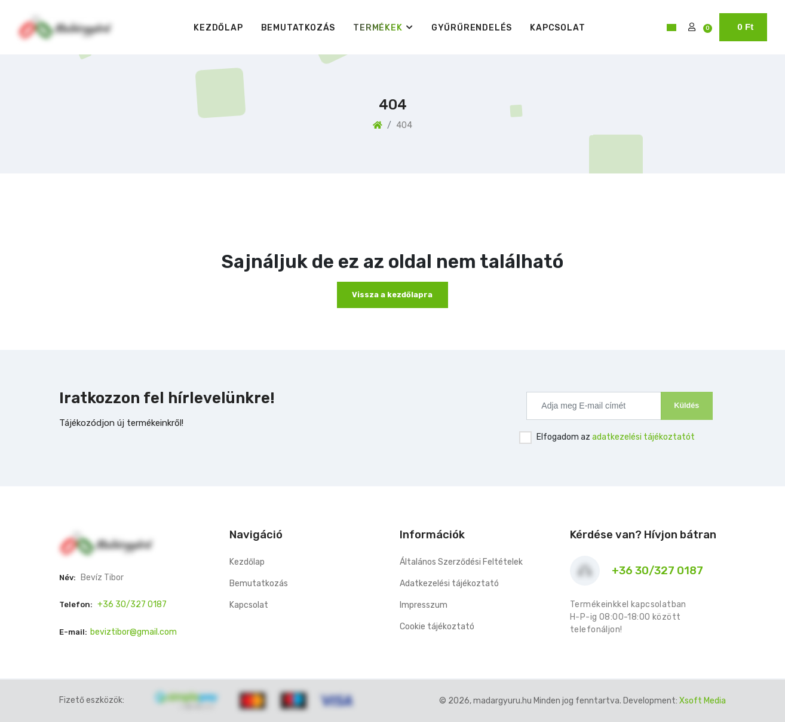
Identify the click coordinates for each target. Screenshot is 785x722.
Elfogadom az (615, 437)
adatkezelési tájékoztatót (643, 437)
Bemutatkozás (298, 28)
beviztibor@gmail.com (133, 632)
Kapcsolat (557, 28)
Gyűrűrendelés (471, 28)
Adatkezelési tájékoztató (449, 583)
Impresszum (423, 605)
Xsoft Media (702, 701)
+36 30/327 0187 (132, 604)
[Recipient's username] (593, 405)
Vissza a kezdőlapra (392, 294)
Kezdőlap (218, 28)
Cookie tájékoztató (437, 627)
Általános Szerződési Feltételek (461, 562)
